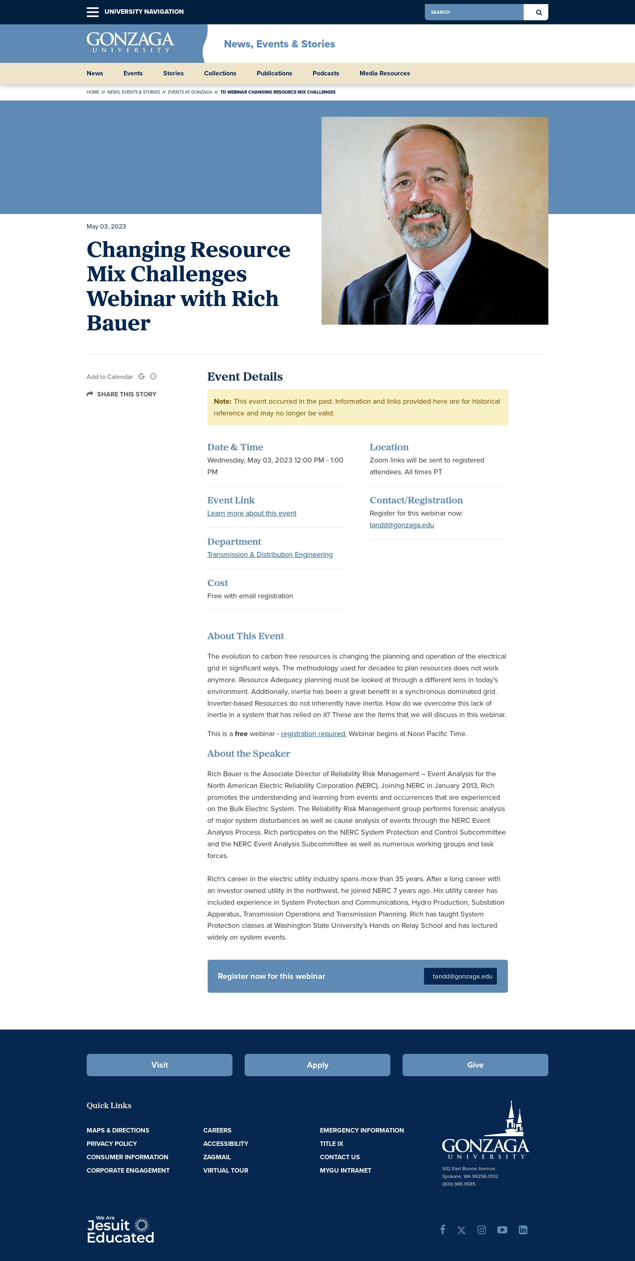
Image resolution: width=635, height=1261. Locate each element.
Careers (217, 1130)
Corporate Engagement (128, 1170)
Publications (274, 73)
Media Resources (385, 73)
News (95, 73)
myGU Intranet (345, 1170)
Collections (220, 73)
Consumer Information (127, 1157)
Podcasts (326, 73)
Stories (173, 73)
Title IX (331, 1143)
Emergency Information (362, 1130)
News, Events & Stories (279, 43)
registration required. (314, 733)
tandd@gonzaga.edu (402, 525)
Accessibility (225, 1143)
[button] (93, 12)
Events (133, 73)
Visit (159, 1065)
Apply (317, 1065)
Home (93, 92)
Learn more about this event (251, 513)
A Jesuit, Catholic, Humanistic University (155, 1228)
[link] (142, 376)
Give (475, 1065)
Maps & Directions (118, 1130)
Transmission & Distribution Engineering (270, 554)
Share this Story (126, 394)
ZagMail (217, 1157)
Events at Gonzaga (190, 92)
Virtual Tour (225, 1170)
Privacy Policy (112, 1143)
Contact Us (340, 1157)
